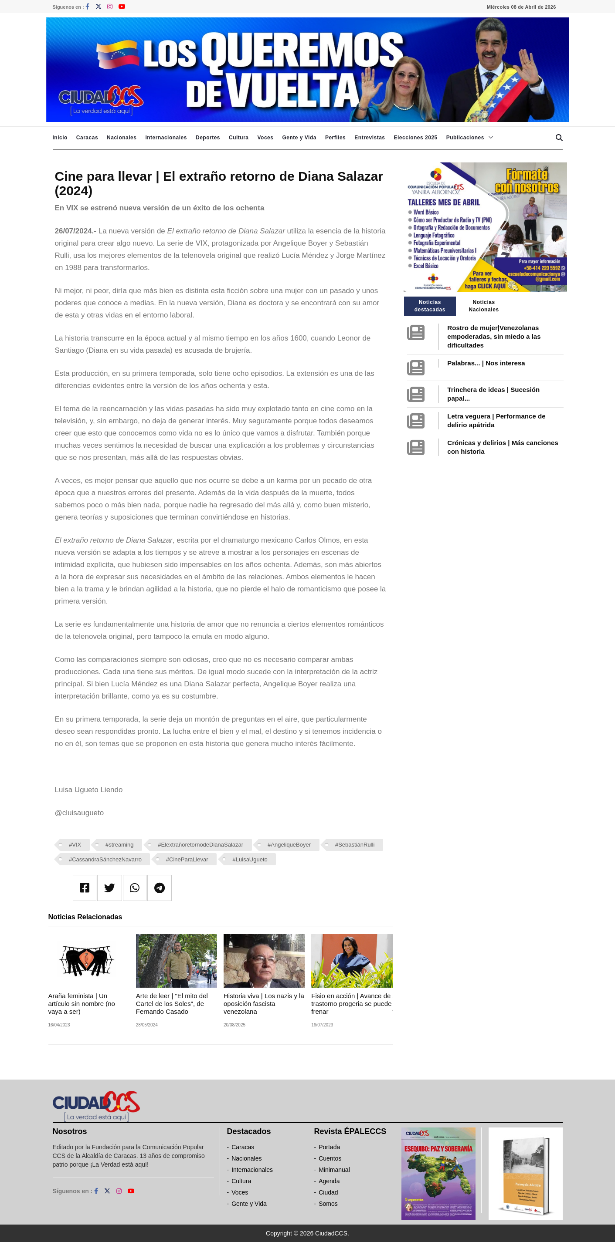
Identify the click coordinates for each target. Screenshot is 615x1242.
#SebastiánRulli (354, 844)
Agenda (329, 1181)
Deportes (208, 138)
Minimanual (334, 1169)
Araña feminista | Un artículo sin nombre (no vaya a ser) (81, 1003)
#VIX (75, 844)
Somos (328, 1203)
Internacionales (166, 138)
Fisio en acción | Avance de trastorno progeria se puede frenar (351, 1003)
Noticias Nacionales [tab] (484, 306)
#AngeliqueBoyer (289, 844)
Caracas (87, 138)
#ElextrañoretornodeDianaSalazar (200, 844)
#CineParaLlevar (187, 859)
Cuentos (330, 1158)
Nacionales (121, 138)
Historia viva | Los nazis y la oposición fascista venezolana (264, 1003)
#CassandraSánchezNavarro (105, 859)
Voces (265, 138)
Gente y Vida (299, 138)
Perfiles (335, 138)
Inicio (60, 138)
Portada (329, 1147)
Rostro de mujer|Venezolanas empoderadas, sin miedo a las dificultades (493, 336)
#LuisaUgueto (250, 859)
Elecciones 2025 (416, 138)
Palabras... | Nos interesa (486, 363)
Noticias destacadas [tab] (430, 306)
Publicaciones (465, 138)
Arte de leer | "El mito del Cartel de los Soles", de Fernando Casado (172, 1003)
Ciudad (328, 1192)
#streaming (119, 844)
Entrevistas (369, 138)
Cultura (239, 138)
